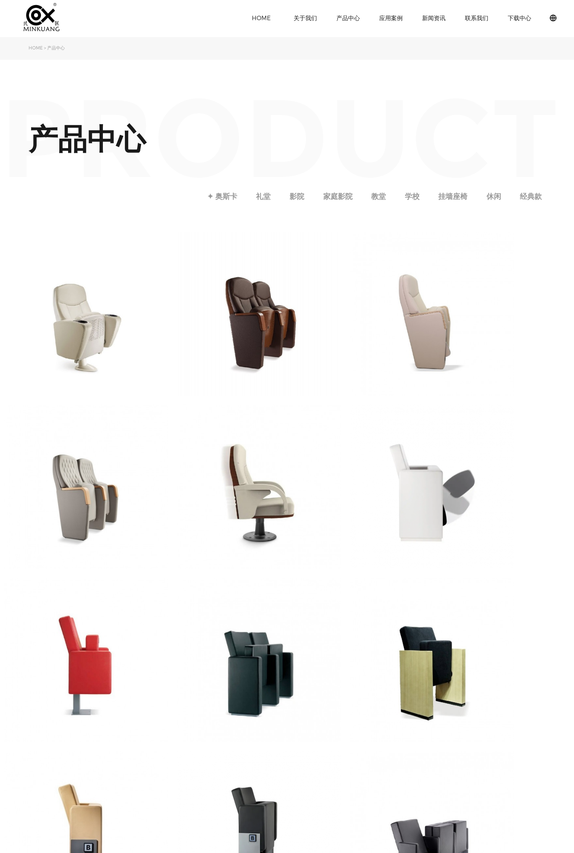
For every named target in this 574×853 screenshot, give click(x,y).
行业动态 (212, 747)
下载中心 (519, 17)
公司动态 (212, 736)
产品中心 (348, 17)
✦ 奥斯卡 (218, 196)
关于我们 (305, 17)
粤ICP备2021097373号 (522, 776)
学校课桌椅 (157, 758)
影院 (293, 196)
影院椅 (152, 747)
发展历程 (39, 758)
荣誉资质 (39, 769)
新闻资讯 (434, 17)
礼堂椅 (152, 736)
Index (221, 666)
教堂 (376, 196)
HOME (261, 17)
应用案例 (391, 17)
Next (336, 666)
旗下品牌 (39, 747)
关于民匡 (39, 736)
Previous (245, 666)
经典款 (531, 196)
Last (355, 666)
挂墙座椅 (451, 196)
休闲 (493, 196)
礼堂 (259, 196)
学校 (410, 196)
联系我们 (476, 17)
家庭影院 (335, 196)
